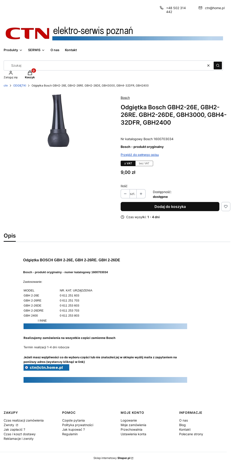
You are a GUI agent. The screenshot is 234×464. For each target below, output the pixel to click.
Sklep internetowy (111, 458)
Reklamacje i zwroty (19, 438)
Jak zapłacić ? (14, 429)
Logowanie (129, 420)
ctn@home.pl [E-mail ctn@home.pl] (215, 8)
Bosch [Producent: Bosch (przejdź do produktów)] (125, 98)
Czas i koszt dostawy (20, 434)
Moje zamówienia (133, 425)
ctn (6, 85)
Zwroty (9, 425)
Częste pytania (73, 420)
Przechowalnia (131, 429)
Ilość (124, 186)
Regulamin (70, 434)
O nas (183, 420)
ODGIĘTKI (19, 85)
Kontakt (185, 429)
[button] (218, 65)
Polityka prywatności (77, 425)
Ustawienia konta (133, 434)
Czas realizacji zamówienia (24, 420)
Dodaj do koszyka (170, 206)
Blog (182, 425)
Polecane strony (191, 434)
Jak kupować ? (73, 429)
